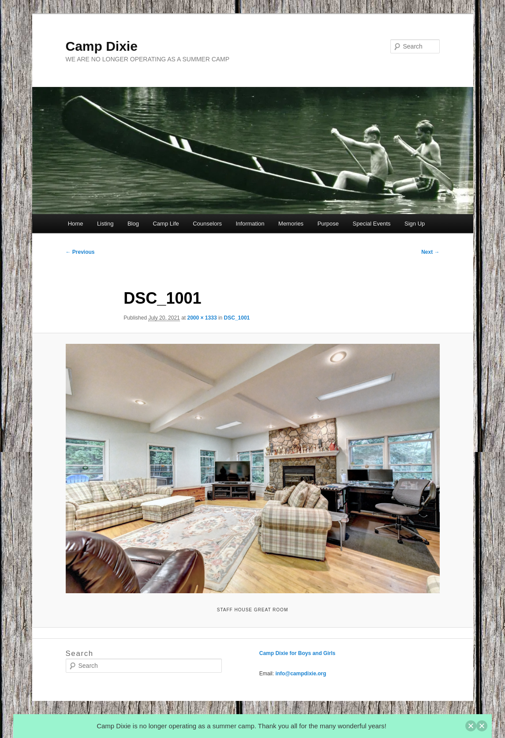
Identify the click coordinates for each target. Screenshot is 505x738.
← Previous (80, 252)
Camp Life (166, 223)
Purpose (328, 223)
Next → (430, 252)
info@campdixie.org (300, 673)
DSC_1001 (237, 318)
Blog (133, 223)
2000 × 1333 (202, 318)
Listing (105, 223)
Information (250, 223)
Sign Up (414, 223)
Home (75, 223)
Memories (290, 223)
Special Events (372, 223)
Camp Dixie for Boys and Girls (297, 653)
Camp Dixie (102, 46)
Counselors (207, 223)
